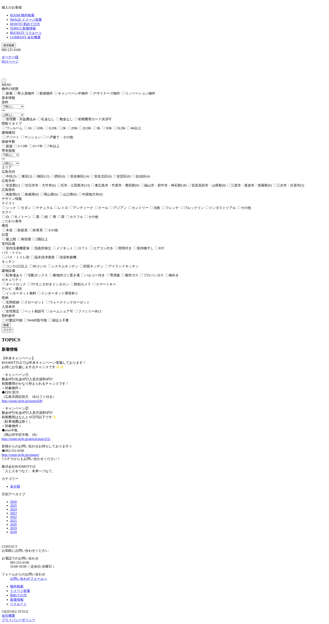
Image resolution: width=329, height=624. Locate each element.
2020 (13, 524)
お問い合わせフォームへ (28, 578)
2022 (13, 517)
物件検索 (17, 586)
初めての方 (18, 595)
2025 (13, 505)
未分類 (15, 486)
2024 (13, 509)
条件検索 (8, 45)
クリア (7, 330)
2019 (13, 528)
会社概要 (8, 615)
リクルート (18, 604)
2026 (13, 502)
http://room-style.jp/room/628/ (22, 401)
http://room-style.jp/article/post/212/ (26, 439)
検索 (6, 325)
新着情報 (17, 599)
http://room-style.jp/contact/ (20, 455)
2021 (13, 520)
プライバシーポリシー (18, 620)
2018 (13, 532)
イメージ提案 (20, 591)
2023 (13, 513)
